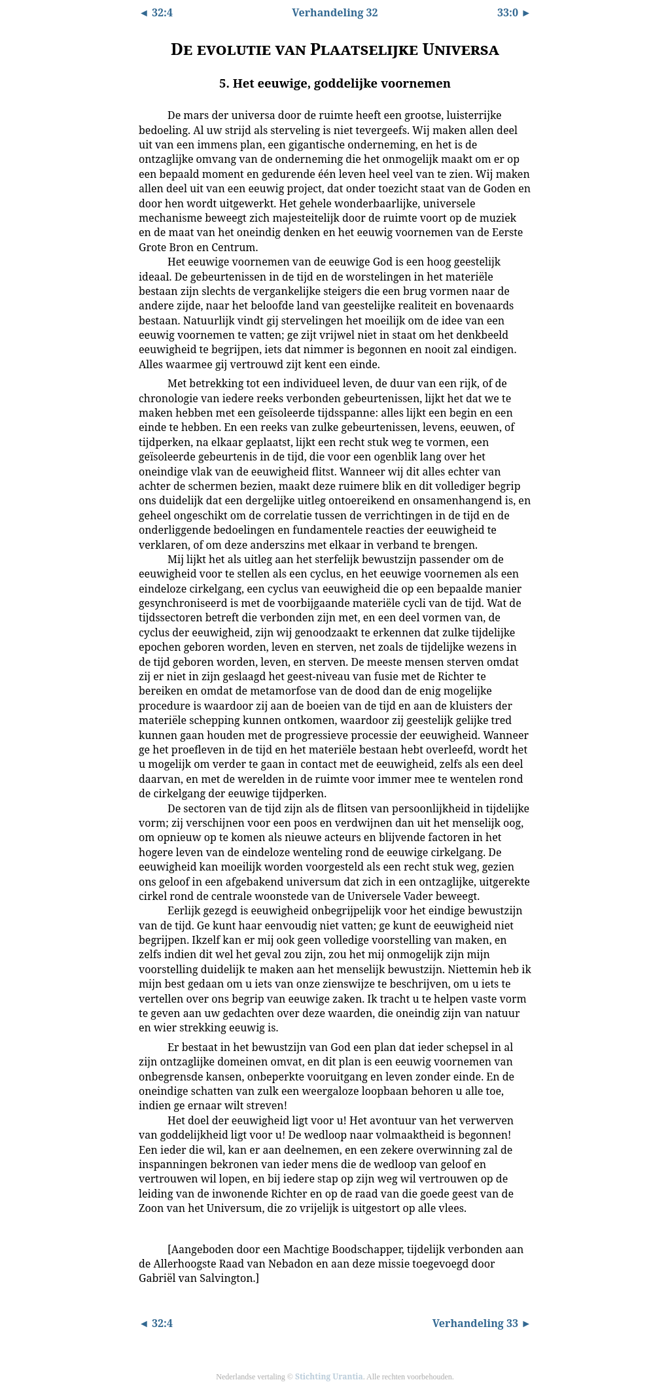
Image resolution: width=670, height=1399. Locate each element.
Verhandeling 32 (335, 12)
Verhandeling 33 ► (481, 1323)
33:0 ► (514, 12)
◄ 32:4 (156, 12)
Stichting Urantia (329, 1376)
